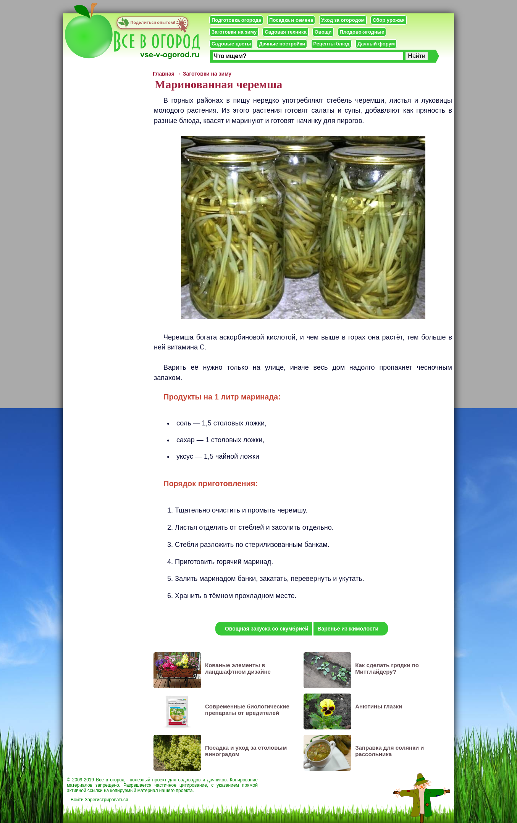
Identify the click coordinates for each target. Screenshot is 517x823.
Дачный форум (376, 44)
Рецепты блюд (331, 44)
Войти (77, 799)
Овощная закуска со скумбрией (266, 629)
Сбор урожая (389, 20)
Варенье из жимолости (347, 629)
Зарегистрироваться (106, 799)
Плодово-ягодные (362, 32)
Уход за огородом (343, 20)
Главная (163, 74)
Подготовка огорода (236, 20)
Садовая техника (285, 32)
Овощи (323, 32)
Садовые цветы (231, 44)
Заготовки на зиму (234, 32)
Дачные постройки (282, 44)
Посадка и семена (291, 20)
